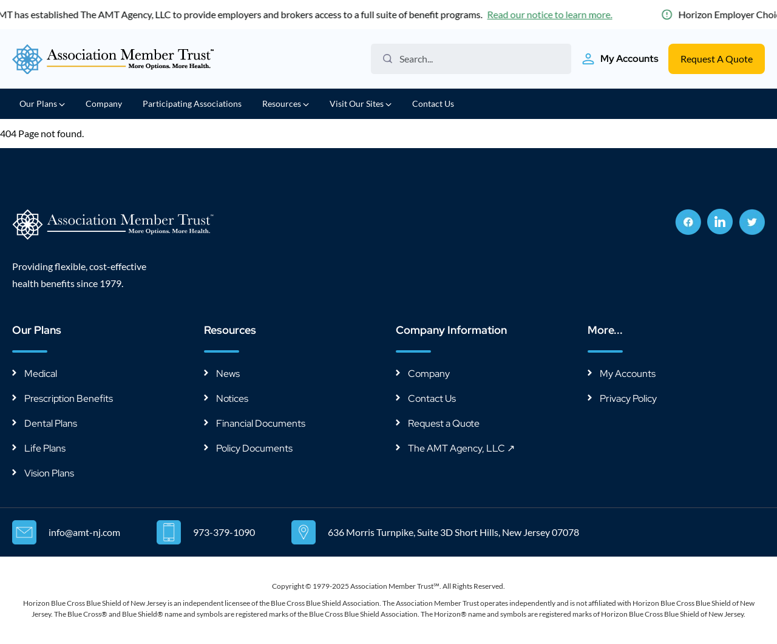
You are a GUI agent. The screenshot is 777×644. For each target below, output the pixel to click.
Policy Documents (254, 448)
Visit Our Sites (361, 103)
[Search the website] (475, 59)
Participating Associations (192, 103)
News (228, 373)
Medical (40, 373)
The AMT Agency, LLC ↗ (461, 448)
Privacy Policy (628, 398)
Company (104, 103)
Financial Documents (260, 423)
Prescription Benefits (68, 398)
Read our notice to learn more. (551, 14)
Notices (232, 398)
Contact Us (433, 103)
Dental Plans (50, 423)
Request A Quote (716, 58)
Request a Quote (444, 423)
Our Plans (42, 103)
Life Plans (45, 448)
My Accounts (628, 373)
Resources (285, 103)
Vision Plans (49, 473)
